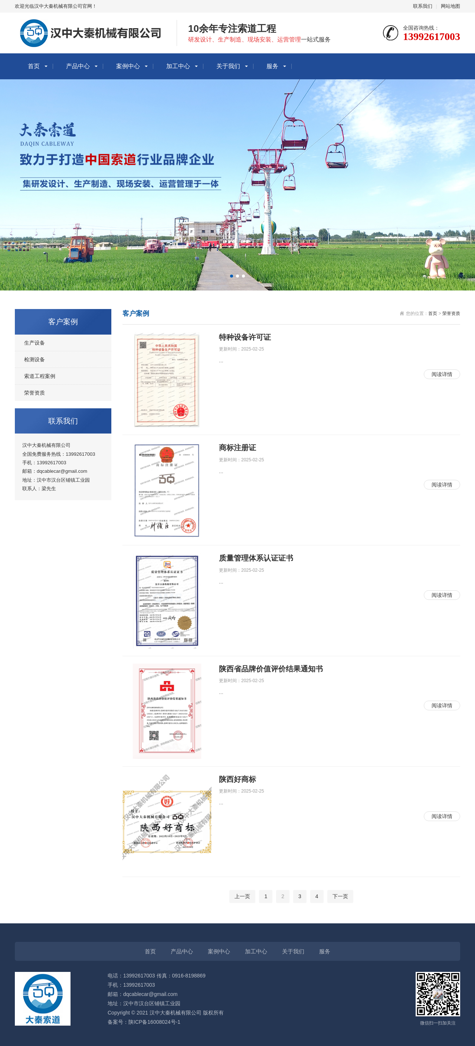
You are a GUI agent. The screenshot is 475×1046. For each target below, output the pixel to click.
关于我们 (228, 66)
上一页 (242, 896)
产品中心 (78, 66)
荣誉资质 (34, 393)
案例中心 (128, 66)
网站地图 (450, 6)
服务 (272, 66)
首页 (34, 66)
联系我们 (422, 6)
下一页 (340, 896)
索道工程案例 (39, 376)
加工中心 (178, 66)
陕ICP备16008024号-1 (154, 1022)
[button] (231, 276)
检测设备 (34, 359)
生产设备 (34, 343)
